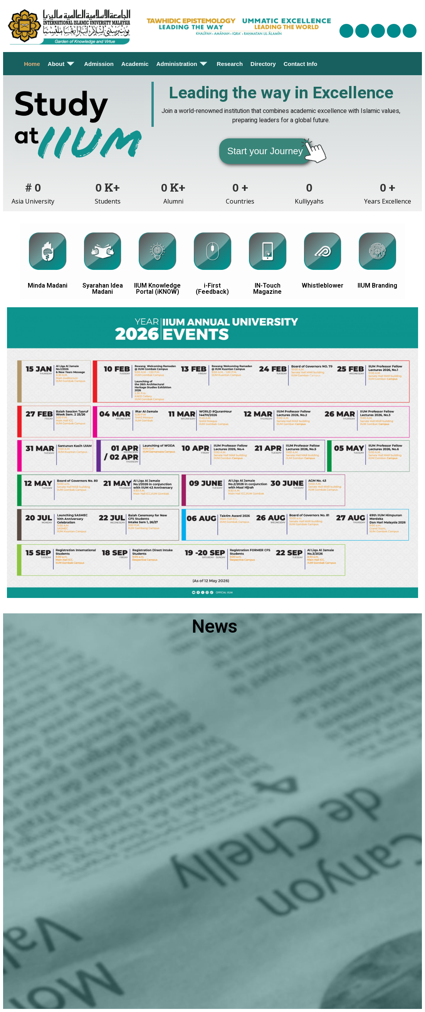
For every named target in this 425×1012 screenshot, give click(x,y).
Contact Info (300, 64)
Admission (99, 64)
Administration (182, 63)
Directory (263, 64)
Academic (135, 64)
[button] (265, 151)
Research (230, 64)
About (62, 63)
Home (32, 64)
